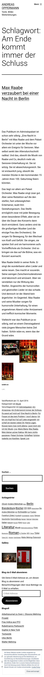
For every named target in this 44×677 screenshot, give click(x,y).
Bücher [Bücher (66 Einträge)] (19, 508)
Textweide (6, 634)
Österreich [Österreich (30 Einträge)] (37, 537)
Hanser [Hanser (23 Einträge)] (23, 519)
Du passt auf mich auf (11, 413)
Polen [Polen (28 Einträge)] (36, 528)
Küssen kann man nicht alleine (14, 426)
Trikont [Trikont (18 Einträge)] (32, 533)
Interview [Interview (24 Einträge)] (35, 519)
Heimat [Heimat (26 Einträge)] (29, 519)
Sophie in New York (11, 630)
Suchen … (6, 472)
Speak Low (24, 438)
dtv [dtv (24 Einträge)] (16, 512)
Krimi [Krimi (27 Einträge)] (20, 523)
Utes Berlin (7, 638)
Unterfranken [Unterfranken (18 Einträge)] (17, 537)
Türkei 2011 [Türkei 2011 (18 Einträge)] (5, 537)
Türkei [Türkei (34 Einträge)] (36, 533)
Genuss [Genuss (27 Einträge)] (37, 515)
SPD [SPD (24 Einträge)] (28, 533)
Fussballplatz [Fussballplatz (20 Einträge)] (25, 515)
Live (15, 429)
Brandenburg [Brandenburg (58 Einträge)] (8, 508)
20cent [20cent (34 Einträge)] (4, 504)
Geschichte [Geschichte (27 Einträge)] (6, 519)
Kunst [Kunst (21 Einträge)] (24, 523)
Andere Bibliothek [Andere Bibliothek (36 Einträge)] (15, 504)
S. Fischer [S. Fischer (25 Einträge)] (22, 533)
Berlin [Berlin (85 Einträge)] (30, 503)
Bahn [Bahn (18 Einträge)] (24, 504)
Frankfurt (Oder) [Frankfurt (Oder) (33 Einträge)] (8, 515)
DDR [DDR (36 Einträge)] (29, 508)
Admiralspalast (25, 407)
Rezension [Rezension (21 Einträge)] (5, 533)
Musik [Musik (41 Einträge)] (18, 527)
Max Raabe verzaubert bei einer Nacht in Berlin (20, 93)
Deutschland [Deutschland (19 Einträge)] (35, 508)
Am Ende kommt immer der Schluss (26, 410)
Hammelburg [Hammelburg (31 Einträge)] (15, 519)
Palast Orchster (17, 435)
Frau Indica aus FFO (11, 622)
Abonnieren (12, 600)
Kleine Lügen (30, 423)
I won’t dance (31, 416)
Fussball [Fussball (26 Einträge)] (18, 515)
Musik (18, 404)
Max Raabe (33, 429)
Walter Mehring (9, 642)
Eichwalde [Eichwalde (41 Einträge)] (22, 512)
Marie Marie (23, 429)
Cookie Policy (36, 667)
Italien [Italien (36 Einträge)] (4, 522)
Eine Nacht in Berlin (29, 413)
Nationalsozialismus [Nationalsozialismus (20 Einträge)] (27, 528)
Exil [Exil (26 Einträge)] (28, 512)
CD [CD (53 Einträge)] (25, 508)
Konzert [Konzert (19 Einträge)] (15, 523)
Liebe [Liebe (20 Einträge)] (28, 523)
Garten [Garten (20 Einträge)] (32, 515)
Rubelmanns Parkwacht (13, 626)
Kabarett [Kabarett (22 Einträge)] (10, 523)
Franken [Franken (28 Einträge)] (33, 512)
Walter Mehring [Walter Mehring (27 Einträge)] (26, 537)
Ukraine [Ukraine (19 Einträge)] (11, 537)
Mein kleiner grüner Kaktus (13, 432)
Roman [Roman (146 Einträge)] (14, 533)
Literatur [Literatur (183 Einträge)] (8, 527)
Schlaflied (28, 435)
